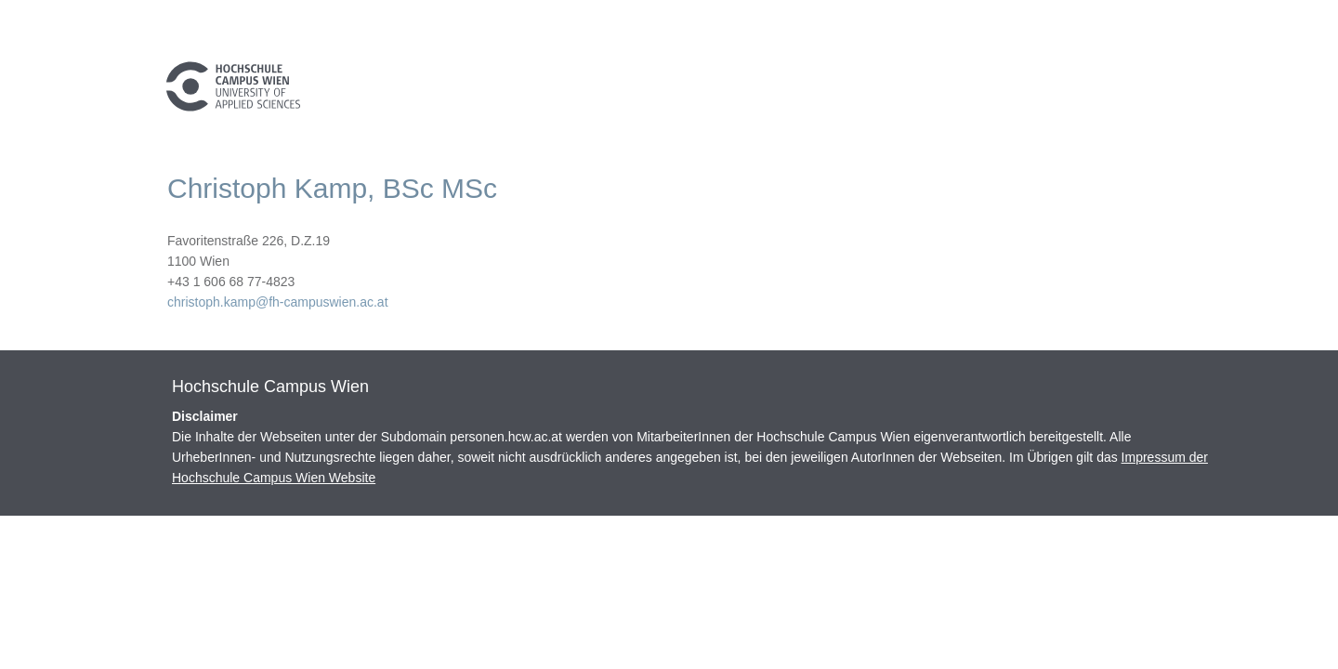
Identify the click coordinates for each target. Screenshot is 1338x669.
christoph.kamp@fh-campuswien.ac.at (277, 302)
